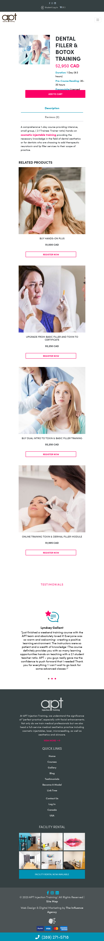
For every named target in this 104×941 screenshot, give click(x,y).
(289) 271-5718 (52, 937)
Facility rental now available (52, 874)
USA (52, 815)
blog (52, 773)
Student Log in (49, 7)
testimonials (52, 779)
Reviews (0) (52, 117)
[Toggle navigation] (97, 19)
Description (52, 108)
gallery (52, 767)
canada (52, 809)
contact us (52, 798)
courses (52, 761)
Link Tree (52, 790)
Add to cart (55, 93)
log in (52, 804)
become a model (52, 784)
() (62, 7)
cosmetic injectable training (38, 134)
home (52, 756)
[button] (48, 678)
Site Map (52, 901)
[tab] (52, 108)
